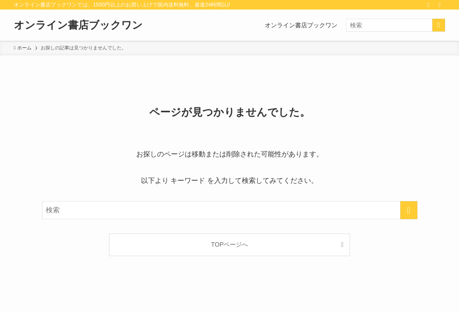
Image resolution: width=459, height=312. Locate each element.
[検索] (439, 5)
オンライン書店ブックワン (78, 25)
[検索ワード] (395, 25)
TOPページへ (229, 244)
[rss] (428, 5)
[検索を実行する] (438, 25)
